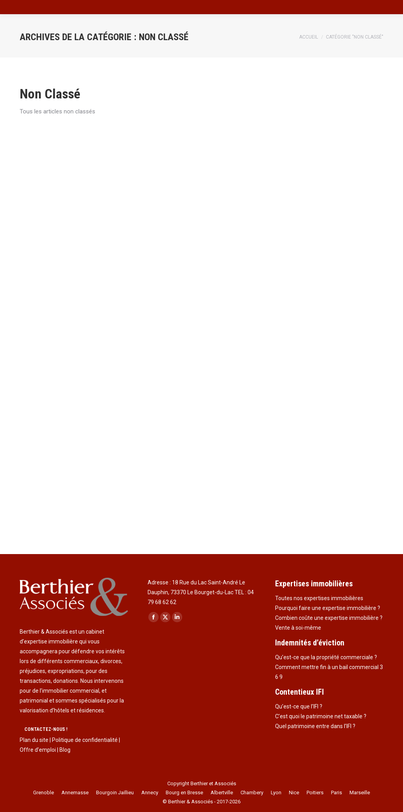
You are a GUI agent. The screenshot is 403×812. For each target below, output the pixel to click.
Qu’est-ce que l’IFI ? (298, 706)
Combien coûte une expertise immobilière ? (329, 618)
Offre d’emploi (38, 750)
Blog (64, 750)
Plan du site (34, 740)
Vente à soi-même (298, 628)
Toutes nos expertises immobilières (319, 598)
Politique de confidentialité (85, 740)
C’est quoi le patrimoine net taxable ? (320, 716)
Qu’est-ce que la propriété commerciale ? (326, 657)
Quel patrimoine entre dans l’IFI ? (315, 726)
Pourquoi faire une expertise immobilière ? (327, 608)
